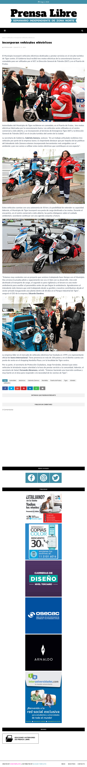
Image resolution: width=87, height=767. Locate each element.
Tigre (65, 380)
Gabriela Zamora (33, 380)
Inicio (4, 38)
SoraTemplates (15, 764)
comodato (12, 380)
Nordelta (45, 380)
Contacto (81, 764)
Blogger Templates (39, 764)
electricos (22, 380)
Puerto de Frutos (56, 380)
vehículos (10, 38)
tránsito (72, 380)
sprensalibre (8, 47)
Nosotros (71, 764)
